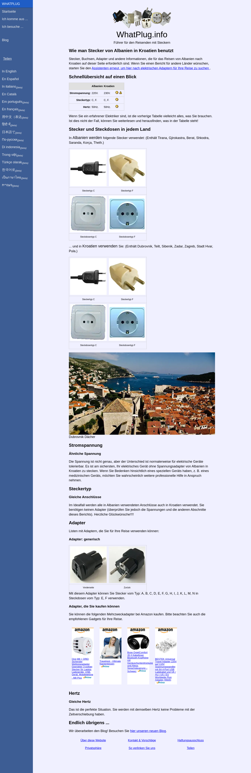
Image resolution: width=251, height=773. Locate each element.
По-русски (13, 140)
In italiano (12, 87)
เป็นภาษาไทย (15, 178)
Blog (5, 40)
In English (9, 71)
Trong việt (12, 155)
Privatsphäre (93, 748)
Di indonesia (14, 147)
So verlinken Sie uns (142, 748)
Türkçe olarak (15, 162)
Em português (15, 102)
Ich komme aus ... (15, 19)
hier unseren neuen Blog (148, 731)
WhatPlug (11, 4)
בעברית (10, 185)
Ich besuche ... (12, 27)
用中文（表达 (15, 117)
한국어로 (12, 170)
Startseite (9, 11)
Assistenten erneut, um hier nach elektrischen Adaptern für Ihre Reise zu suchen (151, 68)
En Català (9, 94)
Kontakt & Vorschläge (142, 740)
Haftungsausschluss (191, 740)
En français (13, 109)
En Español (10, 79)
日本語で (12, 132)
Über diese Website (93, 740)
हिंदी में (9, 125)
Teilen (191, 748)
